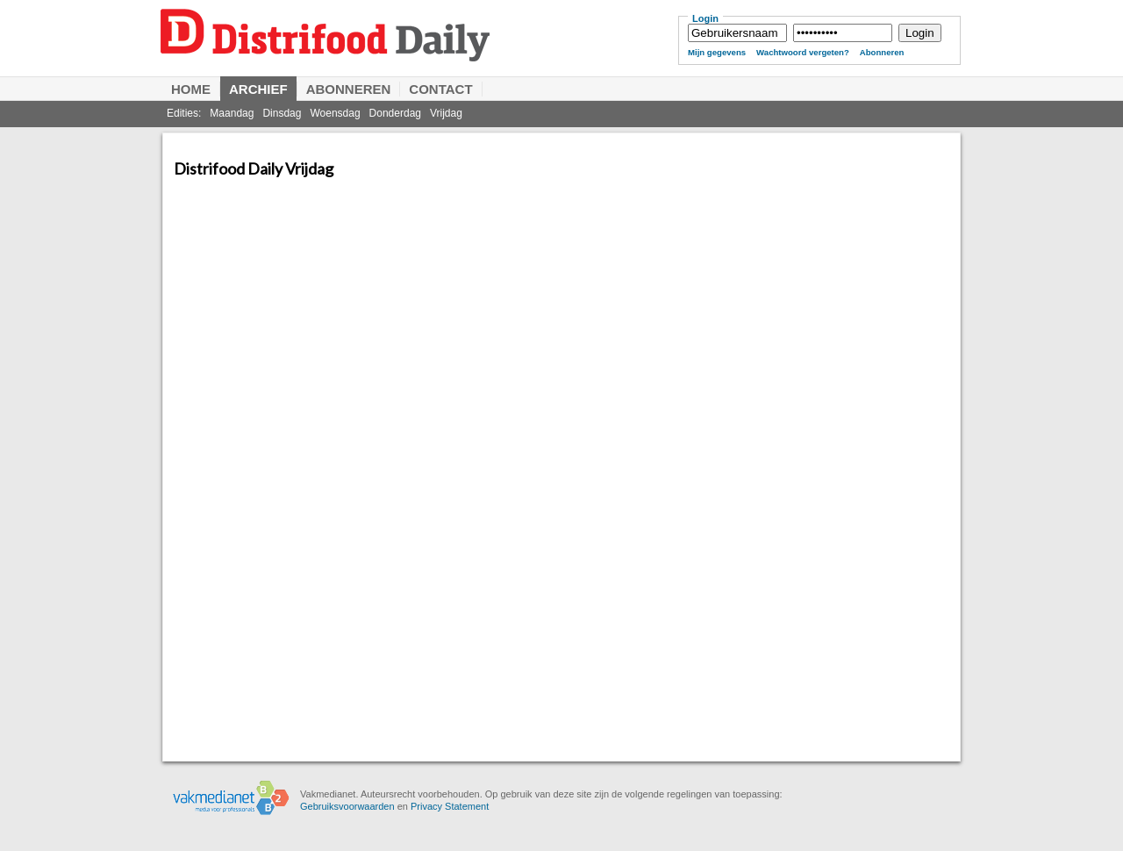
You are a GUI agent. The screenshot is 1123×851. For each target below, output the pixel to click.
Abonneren (882, 52)
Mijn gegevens (717, 52)
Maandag (232, 113)
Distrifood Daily (408, 50)
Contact (440, 89)
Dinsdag (281, 113)
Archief (258, 89)
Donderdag (395, 113)
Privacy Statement (450, 806)
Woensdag (335, 113)
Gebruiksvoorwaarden (347, 806)
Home (191, 89)
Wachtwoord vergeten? (802, 52)
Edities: (184, 113)
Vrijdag (446, 113)
